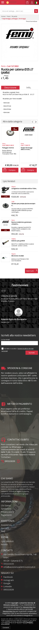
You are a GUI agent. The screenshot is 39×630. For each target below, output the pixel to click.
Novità (4, 544)
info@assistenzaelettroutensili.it (18, 567)
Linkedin (6, 586)
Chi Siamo (6, 505)
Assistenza (6, 525)
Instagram (7, 580)
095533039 (10, 461)
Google (5, 583)
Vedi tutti (31, 270)
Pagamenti (6, 515)
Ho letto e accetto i (10, 349)
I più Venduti (7, 541)
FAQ (3, 531)
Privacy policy (7, 511)
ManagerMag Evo (29, 607)
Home (3, 16)
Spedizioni (6, 508)
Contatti (5, 528)
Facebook (7, 577)
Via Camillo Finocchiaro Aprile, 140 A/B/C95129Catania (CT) (19, 557)
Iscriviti (32, 352)
